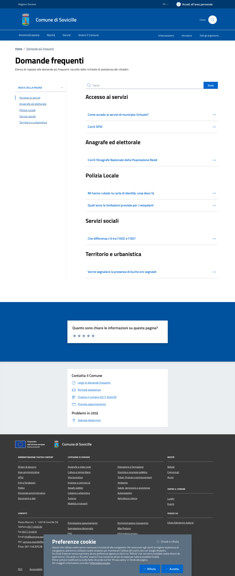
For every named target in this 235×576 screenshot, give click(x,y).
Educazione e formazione (131, 467)
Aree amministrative (28, 472)
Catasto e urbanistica (79, 493)
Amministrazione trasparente (132, 523)
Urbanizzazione (166, 35)
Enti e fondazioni (26, 483)
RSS (20, 569)
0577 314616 (29, 532)
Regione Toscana (27, 4)
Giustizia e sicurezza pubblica (132, 472)
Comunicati (173, 472)
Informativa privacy (127, 533)
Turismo (72, 498)
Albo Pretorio (124, 528)
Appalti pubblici (75, 488)
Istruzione (187, 35)
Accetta (174, 569)
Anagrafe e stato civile (79, 467)
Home (18, 49)
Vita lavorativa (75, 477)
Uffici (20, 477)
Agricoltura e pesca (127, 498)
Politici (21, 488)
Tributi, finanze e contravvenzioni (135, 477)
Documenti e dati (27, 498)
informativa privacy (100, 563)
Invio (211, 85)
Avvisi (170, 477)
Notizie (171, 467)
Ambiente (123, 483)
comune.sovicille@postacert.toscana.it (43, 542)
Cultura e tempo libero (79, 472)
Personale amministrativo (31, 493)
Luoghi (170, 499)
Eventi (170, 504)
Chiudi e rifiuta (170, 541)
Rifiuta (152, 569)
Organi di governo (27, 467)
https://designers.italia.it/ (180, 523)
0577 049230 (34, 527)
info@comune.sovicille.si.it (38, 537)
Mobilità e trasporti (78, 503)
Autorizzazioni (125, 493)
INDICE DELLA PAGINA (40, 87)
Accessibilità (36, 569)
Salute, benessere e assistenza (134, 488)
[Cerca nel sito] (212, 19)
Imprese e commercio (79, 483)
